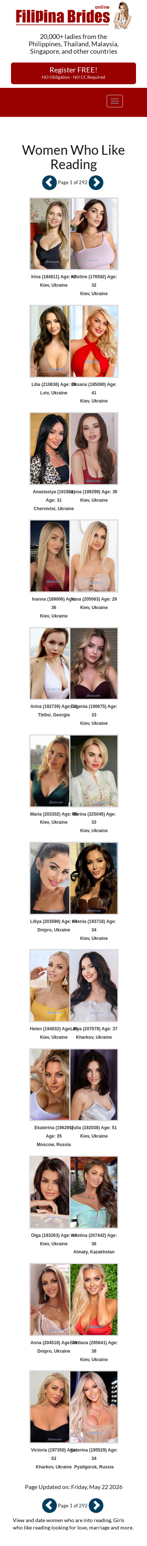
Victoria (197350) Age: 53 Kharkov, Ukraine (54, 1458)
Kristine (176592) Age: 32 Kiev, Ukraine (94, 285)
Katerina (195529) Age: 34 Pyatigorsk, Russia (94, 1458)
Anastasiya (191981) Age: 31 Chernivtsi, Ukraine (54, 500)
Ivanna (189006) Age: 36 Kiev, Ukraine (54, 608)
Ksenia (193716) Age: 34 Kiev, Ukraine (94, 930)
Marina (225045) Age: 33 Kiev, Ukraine (94, 823)
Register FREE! (73, 72)
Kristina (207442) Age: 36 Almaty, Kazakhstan (94, 1244)
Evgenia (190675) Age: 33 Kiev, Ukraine (94, 715)
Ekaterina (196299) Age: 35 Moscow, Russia (53, 1136)
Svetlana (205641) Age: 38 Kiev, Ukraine (94, 1351)
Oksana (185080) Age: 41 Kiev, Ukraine (94, 393)
